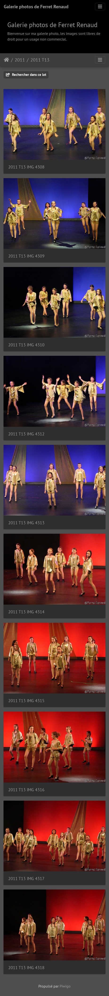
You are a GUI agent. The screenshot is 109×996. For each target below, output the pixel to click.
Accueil (6, 59)
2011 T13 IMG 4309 (26, 256)
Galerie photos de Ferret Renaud (36, 7)
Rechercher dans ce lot (26, 74)
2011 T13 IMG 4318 (26, 967)
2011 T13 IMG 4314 (26, 611)
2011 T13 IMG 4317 (26, 878)
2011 (20, 60)
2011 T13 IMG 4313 (26, 522)
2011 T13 (39, 60)
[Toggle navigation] (100, 6)
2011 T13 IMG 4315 (26, 700)
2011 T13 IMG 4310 (26, 344)
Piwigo (65, 986)
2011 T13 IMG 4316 (26, 789)
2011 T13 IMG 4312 (26, 433)
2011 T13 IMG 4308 (26, 166)
